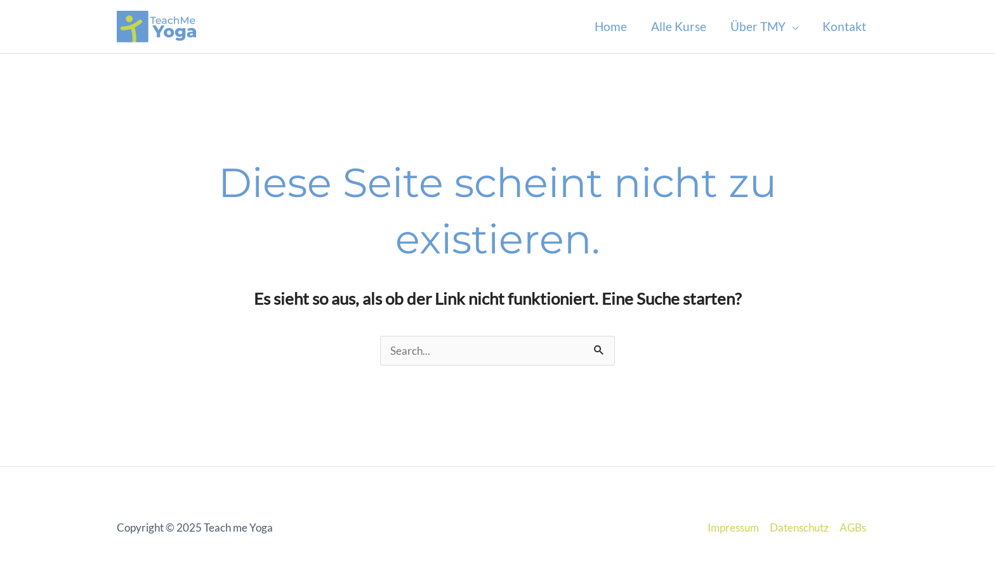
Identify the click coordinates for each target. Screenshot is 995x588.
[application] (792, 26)
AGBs (853, 527)
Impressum (733, 527)
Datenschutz (799, 527)
